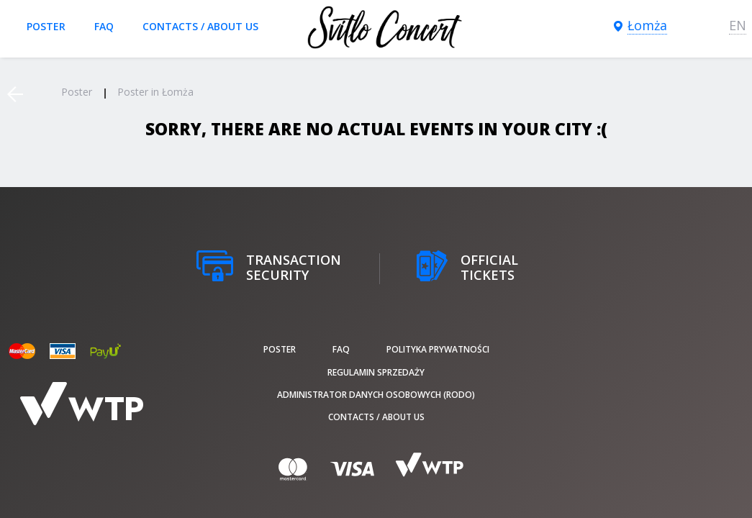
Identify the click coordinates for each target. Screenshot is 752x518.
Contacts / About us (200, 26)
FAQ (104, 26)
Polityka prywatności (437, 349)
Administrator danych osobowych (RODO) (376, 394)
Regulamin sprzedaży (376, 372)
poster (46, 26)
